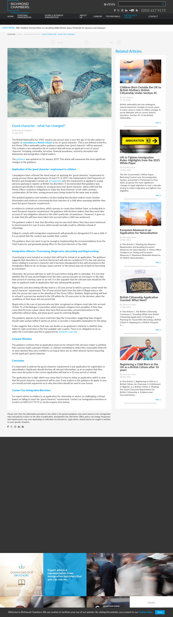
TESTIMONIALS (113, 22)
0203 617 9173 (153, 13)
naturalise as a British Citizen (37, 142)
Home (19, 34)
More (108, 551)
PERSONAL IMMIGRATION (24, 22)
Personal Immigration (59, 582)
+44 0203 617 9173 (101, 599)
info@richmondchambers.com (105, 602)
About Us (53, 592)
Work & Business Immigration (63, 587)
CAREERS (97, 22)
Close (160, 612)
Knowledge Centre (32, 34)
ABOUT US (83, 22)
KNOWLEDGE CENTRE (130, 22)
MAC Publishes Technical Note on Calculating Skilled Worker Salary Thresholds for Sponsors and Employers (60, 28)
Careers (52, 597)
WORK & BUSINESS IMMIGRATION (54, 22)
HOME (10, 22)
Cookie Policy (145, 612)
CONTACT (153, 22)
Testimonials (54, 602)
